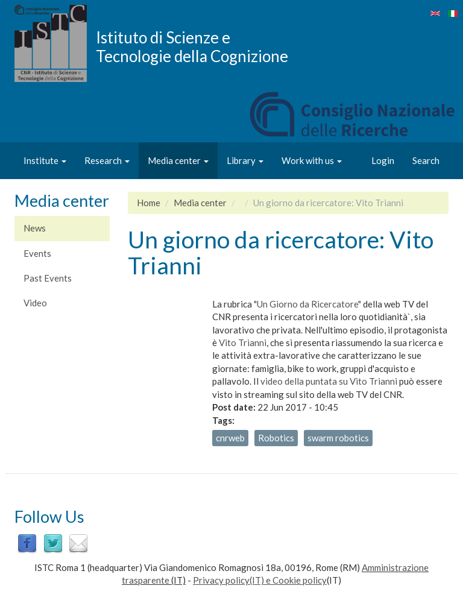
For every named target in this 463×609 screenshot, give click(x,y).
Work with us (312, 160)
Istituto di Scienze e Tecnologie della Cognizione (192, 46)
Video (35, 302)
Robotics (276, 437)
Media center (178, 160)
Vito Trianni (242, 342)
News (35, 227)
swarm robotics (338, 437)
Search (425, 160)
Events (37, 253)
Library (245, 160)
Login (382, 160)
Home (148, 202)
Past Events (48, 278)
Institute (45, 160)
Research (107, 160)
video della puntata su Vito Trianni (328, 381)
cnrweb (230, 437)
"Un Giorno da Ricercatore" (307, 303)
